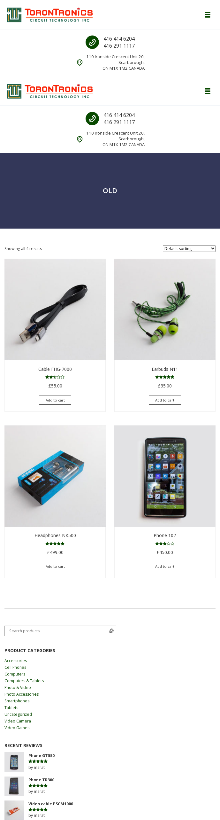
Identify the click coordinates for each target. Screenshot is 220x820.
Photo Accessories (21, 694)
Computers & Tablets (24, 680)
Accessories (15, 660)
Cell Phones (15, 667)
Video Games (16, 727)
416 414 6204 (119, 38)
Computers (14, 674)
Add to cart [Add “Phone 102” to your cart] (164, 566)
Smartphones (16, 701)
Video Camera (17, 721)
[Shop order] (189, 248)
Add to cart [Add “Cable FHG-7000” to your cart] (55, 400)
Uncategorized (18, 714)
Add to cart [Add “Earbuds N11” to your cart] (164, 400)
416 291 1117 (119, 45)
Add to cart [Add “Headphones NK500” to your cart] (55, 566)
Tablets (11, 707)
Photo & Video (17, 687)
